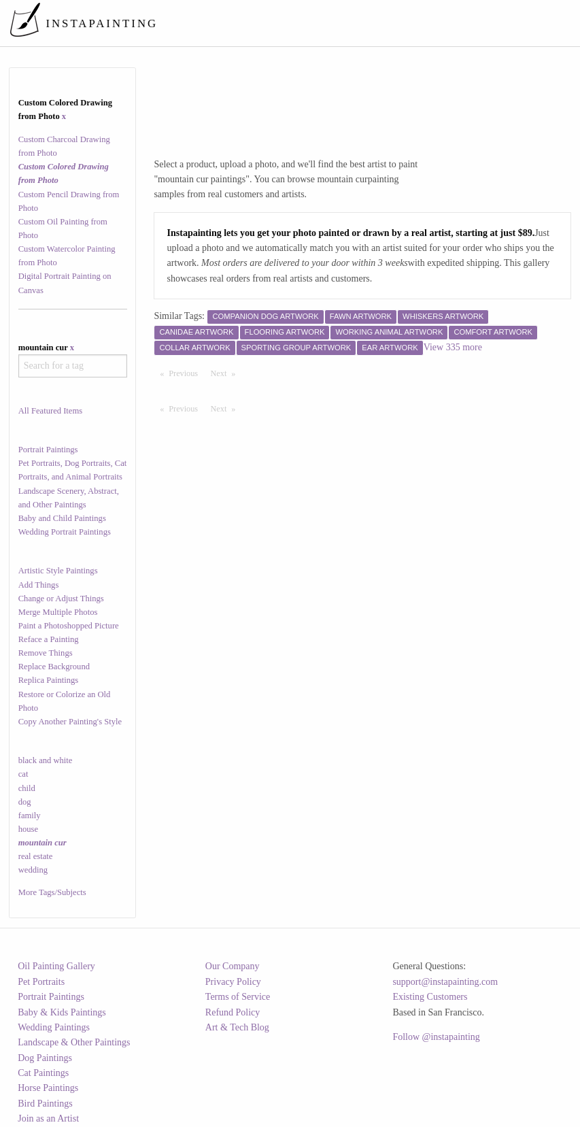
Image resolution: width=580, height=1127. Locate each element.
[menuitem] (320, 23)
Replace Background (54, 666)
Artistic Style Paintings (58, 570)
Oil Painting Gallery (56, 966)
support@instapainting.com (445, 982)
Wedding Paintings (54, 1027)
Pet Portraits (41, 982)
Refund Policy (232, 1012)
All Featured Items (50, 411)
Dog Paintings (45, 1058)
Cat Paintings (43, 1073)
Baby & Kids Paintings (62, 1012)
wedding (33, 870)
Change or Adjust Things (61, 598)
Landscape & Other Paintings (74, 1042)
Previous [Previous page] (186, 372)
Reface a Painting (48, 639)
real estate (35, 856)
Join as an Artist (48, 1118)
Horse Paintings (48, 1088)
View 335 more (453, 347)
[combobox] (72, 365)
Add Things (38, 585)
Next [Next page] (226, 372)
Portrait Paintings (48, 449)
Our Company (232, 966)
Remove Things (45, 653)
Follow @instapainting (435, 1037)
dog (24, 802)
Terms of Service (237, 997)
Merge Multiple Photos (58, 612)
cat (23, 774)
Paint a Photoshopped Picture (68, 625)
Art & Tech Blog (237, 1027)
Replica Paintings (48, 680)
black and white (45, 760)
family (29, 815)
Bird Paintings (45, 1103)
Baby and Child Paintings (62, 518)
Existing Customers (429, 997)
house (28, 829)
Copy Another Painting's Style (70, 721)
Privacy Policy (233, 982)
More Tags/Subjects (52, 892)
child (26, 788)
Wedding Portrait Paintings (64, 532)
